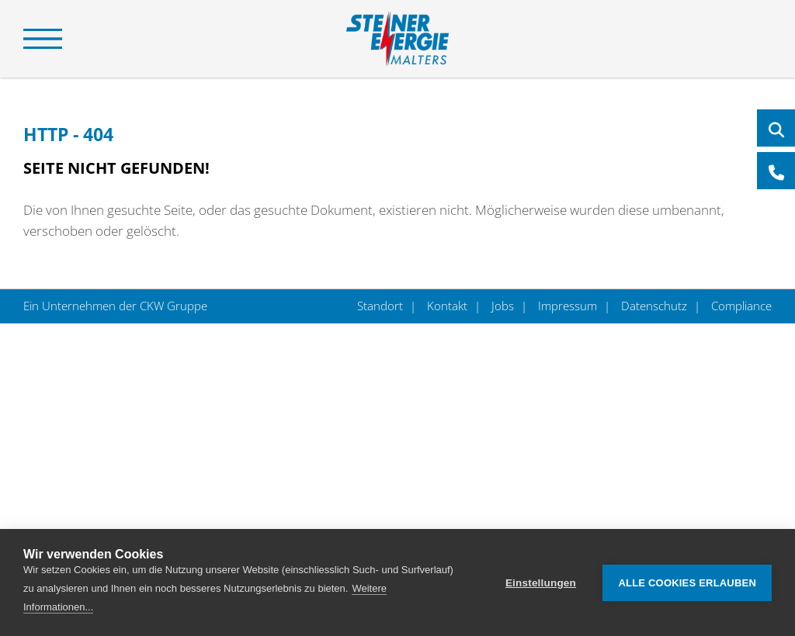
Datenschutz (654, 306)
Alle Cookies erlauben (687, 583)
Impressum (567, 306)
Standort (381, 306)
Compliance (740, 306)
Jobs (502, 306)
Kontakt (447, 306)
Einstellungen (540, 583)
